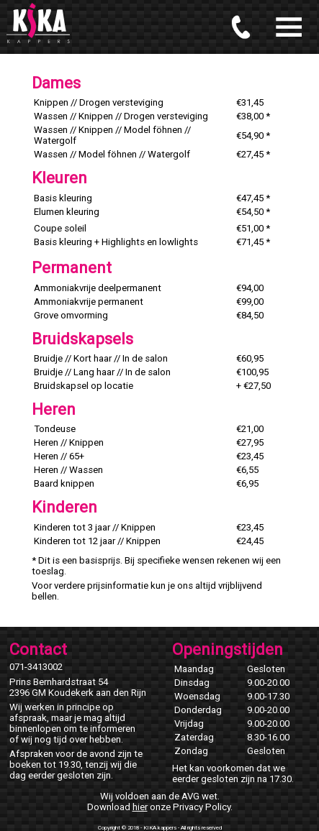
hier (140, 807)
